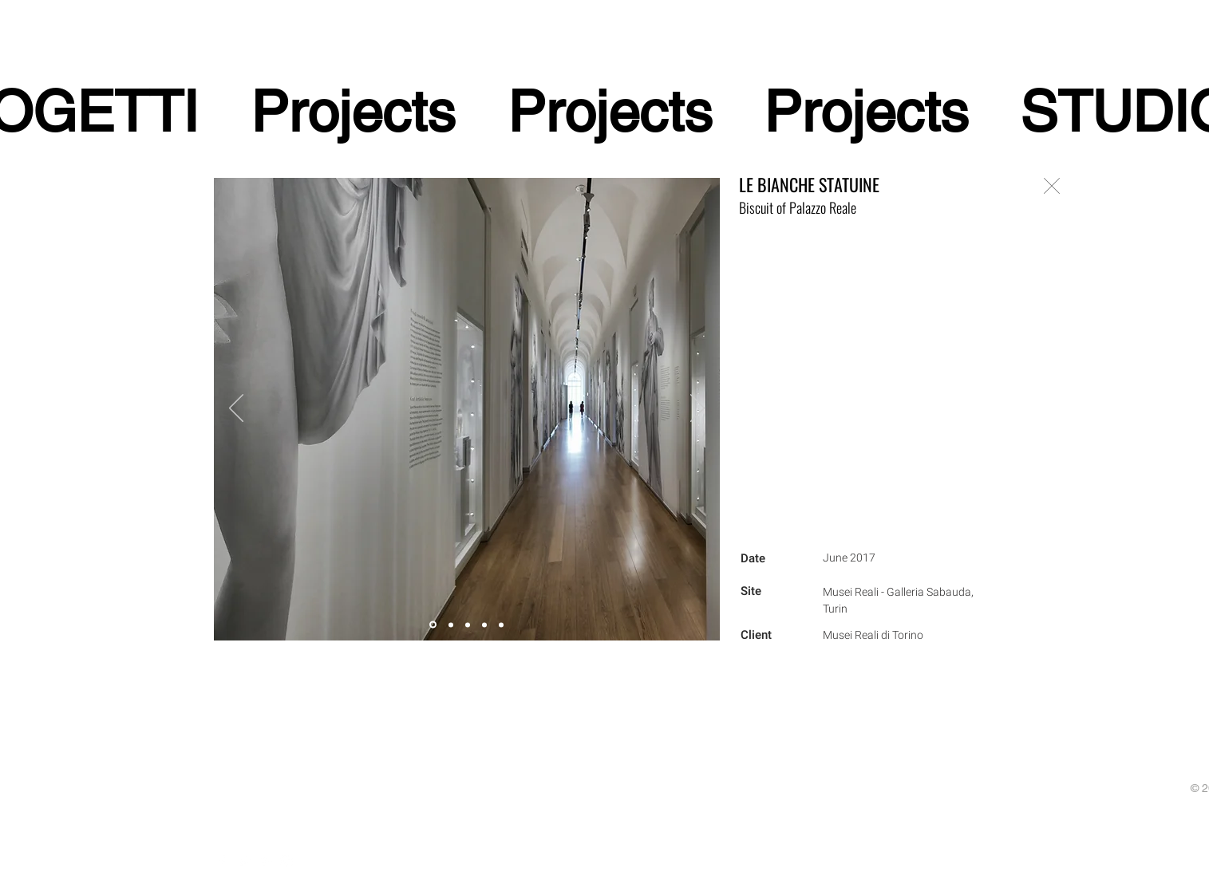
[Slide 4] (501, 624)
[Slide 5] (433, 625)
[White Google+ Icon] (265, 861)
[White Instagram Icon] (286, 861)
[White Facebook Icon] (222, 861)
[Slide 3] (450, 624)
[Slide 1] (484, 624)
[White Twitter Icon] (243, 861)
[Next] (697, 409)
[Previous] (236, 409)
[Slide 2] (467, 624)
